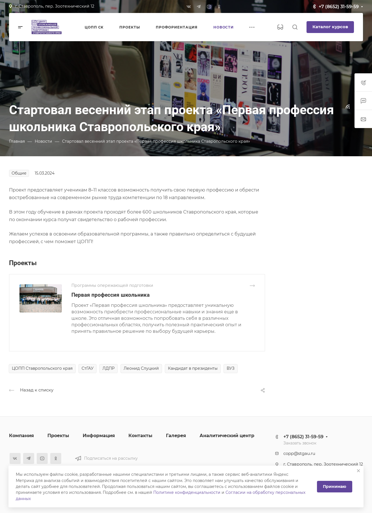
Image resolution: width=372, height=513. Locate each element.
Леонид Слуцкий (141, 368)
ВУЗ (231, 368)
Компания (21, 435)
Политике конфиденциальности (186, 492)
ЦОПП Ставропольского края (42, 368)
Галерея (176, 435)
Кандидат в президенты (193, 368)
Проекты (58, 435)
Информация (99, 435)
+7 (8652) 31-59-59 (339, 6)
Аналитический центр (227, 435)
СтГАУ (87, 368)
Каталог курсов (330, 26)
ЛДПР (108, 368)
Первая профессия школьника (110, 295)
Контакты (140, 435)
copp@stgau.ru (299, 453)
